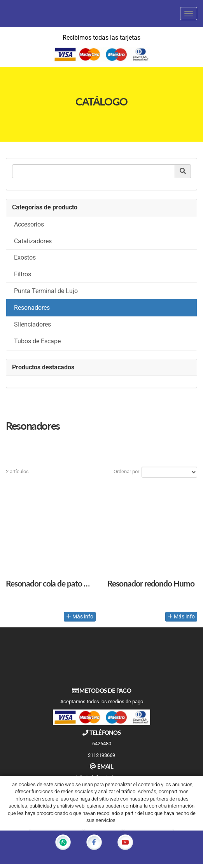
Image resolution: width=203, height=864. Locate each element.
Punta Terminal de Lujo (46, 291)
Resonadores (32, 307)
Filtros (22, 274)
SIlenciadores (32, 324)
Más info (79, 616)
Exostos (25, 257)
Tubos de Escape (37, 341)
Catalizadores (33, 241)
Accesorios (29, 224)
